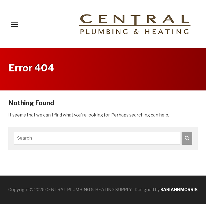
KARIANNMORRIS (179, 189)
